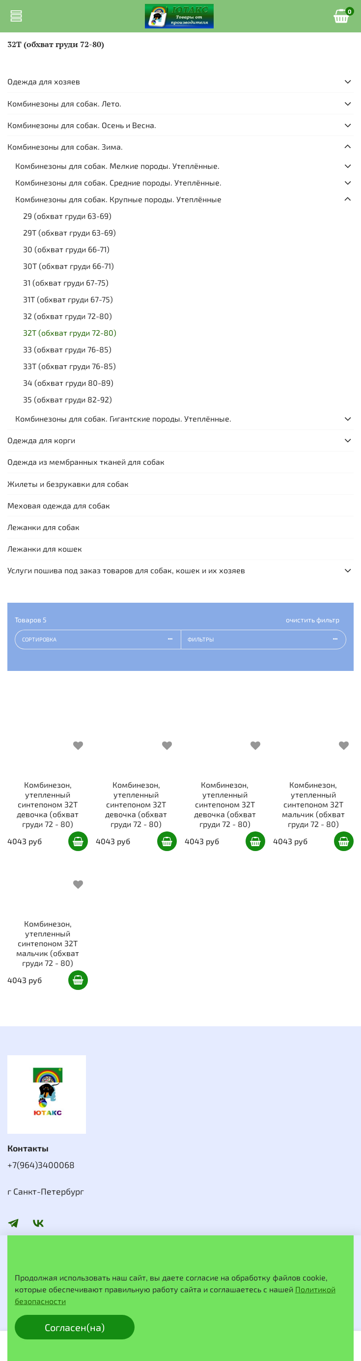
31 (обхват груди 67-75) (66, 282)
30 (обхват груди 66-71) (66, 249)
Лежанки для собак (43, 527)
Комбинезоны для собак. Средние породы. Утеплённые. (118, 182)
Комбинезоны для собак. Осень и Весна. (81, 125)
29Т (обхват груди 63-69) (69, 232)
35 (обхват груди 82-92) (67, 399)
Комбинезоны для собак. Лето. (64, 103)
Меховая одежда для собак (58, 505)
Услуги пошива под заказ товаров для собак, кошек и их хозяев (126, 570)
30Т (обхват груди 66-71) (68, 265)
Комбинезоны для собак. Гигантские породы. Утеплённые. (123, 418)
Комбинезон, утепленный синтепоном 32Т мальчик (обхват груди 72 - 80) (313, 804)
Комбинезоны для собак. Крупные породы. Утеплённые (118, 199)
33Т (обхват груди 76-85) (69, 366)
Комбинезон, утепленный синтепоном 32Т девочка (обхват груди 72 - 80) (48, 804)
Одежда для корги (41, 440)
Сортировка (101, 639)
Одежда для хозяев (43, 81)
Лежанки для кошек (44, 548)
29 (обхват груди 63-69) (67, 215)
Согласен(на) (75, 1327)
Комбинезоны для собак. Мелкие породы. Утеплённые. (117, 165)
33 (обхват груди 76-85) (67, 349)
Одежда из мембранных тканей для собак (86, 461)
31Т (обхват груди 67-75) (68, 299)
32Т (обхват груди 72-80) (69, 332)
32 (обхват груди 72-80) (67, 315)
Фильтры (267, 639)
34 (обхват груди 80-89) (68, 382)
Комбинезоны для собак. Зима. (65, 146)
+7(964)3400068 (41, 1164)
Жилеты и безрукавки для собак (68, 483)
